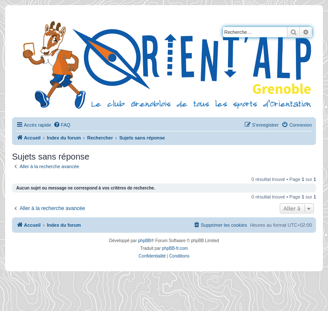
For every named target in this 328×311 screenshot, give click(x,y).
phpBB (144, 240)
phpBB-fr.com (175, 248)
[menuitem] (61, 125)
